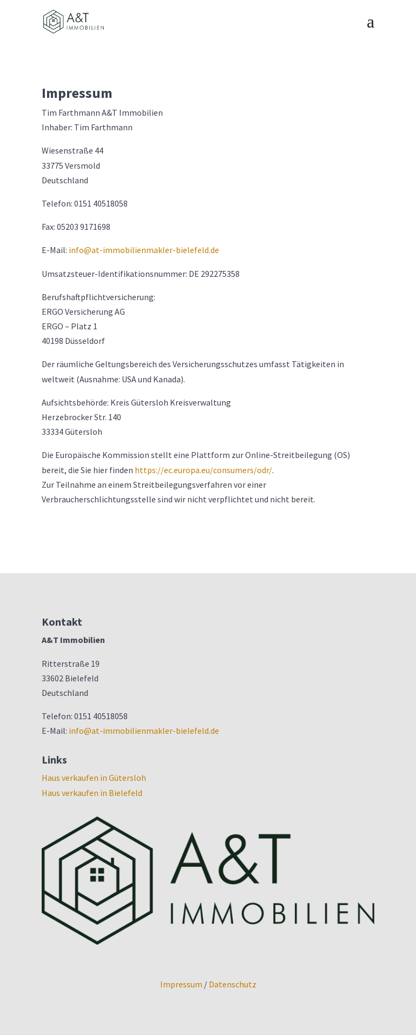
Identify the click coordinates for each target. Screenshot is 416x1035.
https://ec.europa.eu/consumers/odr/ (203, 470)
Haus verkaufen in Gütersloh (94, 777)
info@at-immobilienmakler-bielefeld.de (144, 249)
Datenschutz (232, 984)
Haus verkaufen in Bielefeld (92, 792)
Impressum (181, 984)
